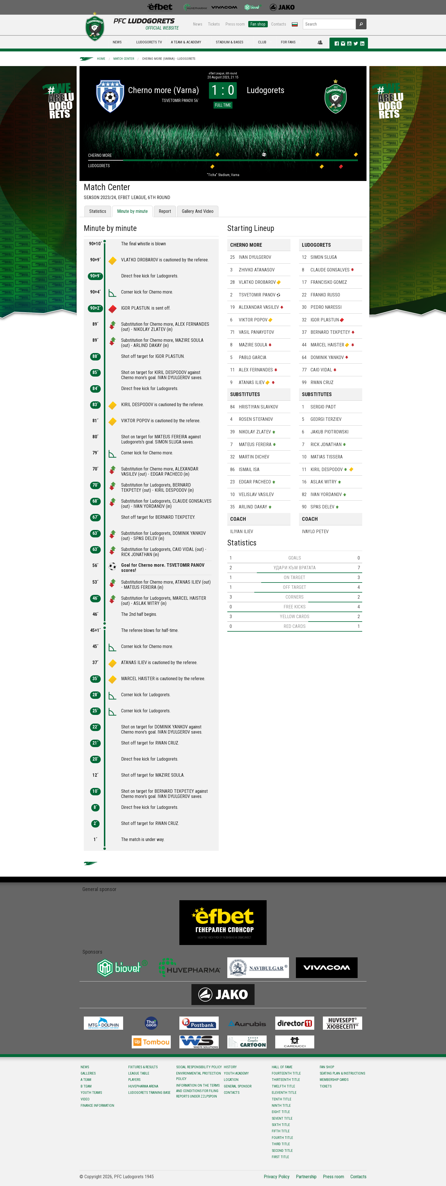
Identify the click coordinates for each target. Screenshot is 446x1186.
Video (85, 1099)
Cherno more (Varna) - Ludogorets (168, 58)
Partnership (306, 1176)
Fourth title (282, 1138)
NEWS (117, 42)
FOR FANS (288, 42)
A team (86, 1080)
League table (138, 1073)
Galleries (88, 1073)
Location (231, 1080)
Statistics (97, 211)
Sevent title (282, 1118)
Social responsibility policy (199, 1067)
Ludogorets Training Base (149, 1093)
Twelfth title (283, 1086)
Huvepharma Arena (143, 1086)
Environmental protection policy (198, 1076)
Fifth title (281, 1131)
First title (280, 1157)
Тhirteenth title (286, 1080)
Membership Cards (334, 1080)
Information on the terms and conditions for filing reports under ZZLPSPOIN (198, 1090)
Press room (235, 24)
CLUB (262, 42)
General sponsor (237, 1086)
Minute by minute (132, 211)
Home (101, 58)
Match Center (123, 58)
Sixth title (281, 1125)
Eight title (281, 1112)
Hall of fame (282, 1067)
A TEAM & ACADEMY (186, 42)
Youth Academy (236, 1073)
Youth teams (91, 1093)
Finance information (97, 1106)
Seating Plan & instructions (342, 1073)
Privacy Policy (277, 1176)
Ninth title (281, 1106)
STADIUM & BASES (229, 42)
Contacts (278, 24)
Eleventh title (284, 1093)
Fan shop (258, 24)
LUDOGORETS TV (149, 42)
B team (86, 1086)
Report (165, 211)
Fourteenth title (286, 1073)
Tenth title (281, 1099)
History (230, 1067)
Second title (282, 1151)
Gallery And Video (198, 211)
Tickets (214, 24)
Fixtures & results (143, 1067)
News (197, 24)
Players (134, 1080)
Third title (281, 1144)
